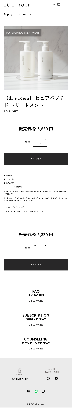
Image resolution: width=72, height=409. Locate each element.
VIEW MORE (36, 302)
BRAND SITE (20, 380)
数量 (27, 142)
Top (6, 14)
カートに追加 (36, 159)
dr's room (21, 14)
